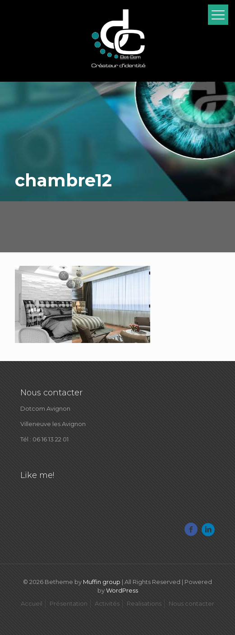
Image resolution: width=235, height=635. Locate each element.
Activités (107, 603)
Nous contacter (191, 603)
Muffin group (101, 581)
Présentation (69, 603)
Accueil (31, 603)
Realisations (144, 603)
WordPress (122, 590)
